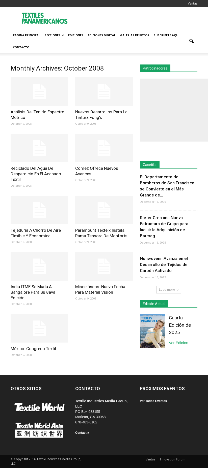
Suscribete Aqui (166, 35)
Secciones (54, 35)
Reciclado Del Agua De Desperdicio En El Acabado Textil (36, 174)
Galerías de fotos (134, 35)
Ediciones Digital (102, 35)
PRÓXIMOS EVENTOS (162, 388)
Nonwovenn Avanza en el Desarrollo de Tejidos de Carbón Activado (164, 264)
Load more (168, 289)
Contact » (82, 432)
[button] (191, 41)
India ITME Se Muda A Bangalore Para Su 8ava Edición (33, 292)
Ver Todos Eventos (153, 401)
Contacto (21, 47)
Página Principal (26, 35)
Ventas (192, 3)
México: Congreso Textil (33, 348)
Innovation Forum (172, 459)
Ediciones (75, 35)
